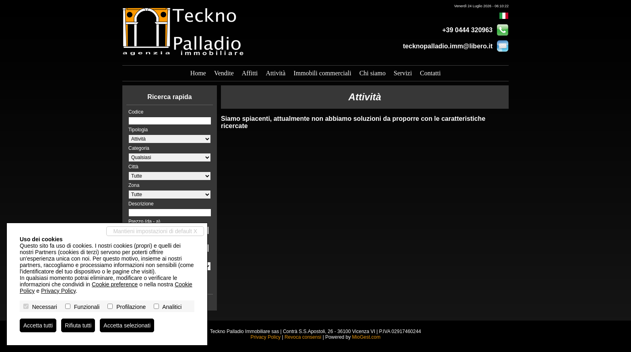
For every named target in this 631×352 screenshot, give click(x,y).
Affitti (250, 73)
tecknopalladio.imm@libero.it (448, 46)
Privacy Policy (265, 337)
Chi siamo (372, 73)
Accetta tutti (38, 325)
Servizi (403, 73)
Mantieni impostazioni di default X (155, 231)
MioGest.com (366, 337)
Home (198, 73)
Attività (276, 73)
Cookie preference (115, 284)
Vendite (224, 73)
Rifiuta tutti (78, 325)
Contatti (430, 73)
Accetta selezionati (127, 325)
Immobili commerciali (322, 73)
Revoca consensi (303, 337)
